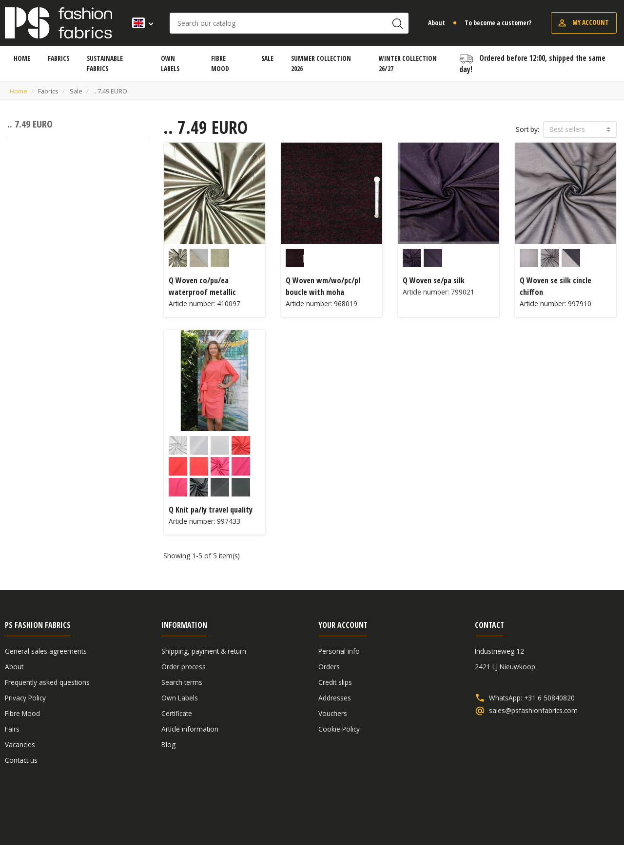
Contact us (21, 760)
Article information (189, 729)
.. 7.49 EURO (30, 123)
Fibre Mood (22, 713)
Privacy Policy (25, 697)
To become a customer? (498, 22)
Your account (343, 625)
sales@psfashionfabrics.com (533, 711)
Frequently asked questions (47, 682)
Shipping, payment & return (203, 651)
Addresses (334, 697)
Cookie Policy (339, 729)
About (436, 22)
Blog (168, 744)
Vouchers (332, 713)
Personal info (339, 651)
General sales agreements (46, 651)
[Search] (289, 23)
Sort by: (527, 129)
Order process (183, 666)
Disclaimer (559, 812)
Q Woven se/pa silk (434, 280)
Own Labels (179, 697)
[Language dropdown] (140, 23)
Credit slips (335, 682)
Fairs (12, 729)
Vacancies (20, 744)
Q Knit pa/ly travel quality (211, 509)
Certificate (176, 713)
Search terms (181, 682)
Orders (329, 666)
